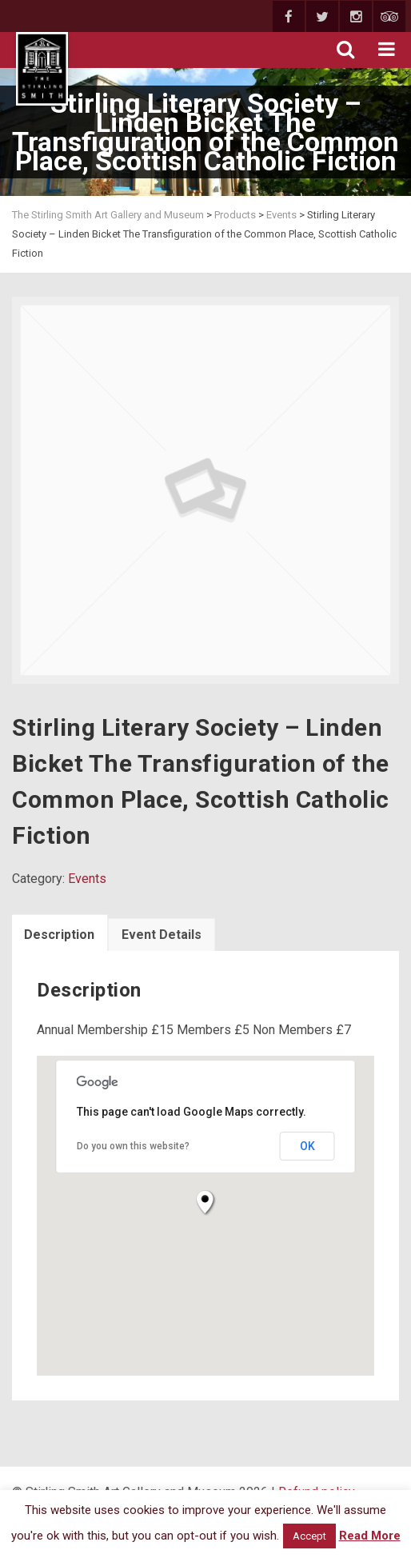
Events (87, 878)
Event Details (162, 934)
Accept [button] (309, 1536)
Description (59, 934)
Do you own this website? (133, 1146)
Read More (370, 1535)
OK (307, 1146)
